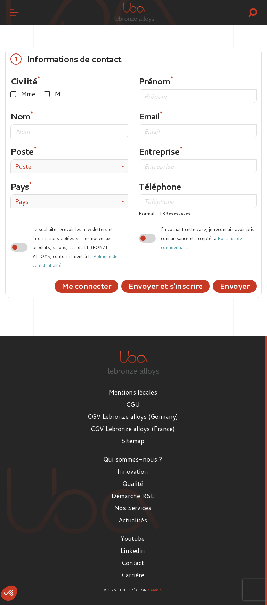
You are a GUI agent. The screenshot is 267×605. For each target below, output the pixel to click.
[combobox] (69, 166)
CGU (133, 404)
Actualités (133, 519)
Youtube (133, 538)
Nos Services (132, 507)
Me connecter (86, 286)
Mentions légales (132, 392)
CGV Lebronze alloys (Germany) (132, 416)
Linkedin (132, 550)
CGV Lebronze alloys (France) (132, 428)
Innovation (132, 471)
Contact (132, 562)
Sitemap (132, 440)
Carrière (132, 574)
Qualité (132, 483)
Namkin (155, 590)
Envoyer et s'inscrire (165, 286)
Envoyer (235, 286)
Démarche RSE (132, 495)
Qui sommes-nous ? (132, 459)
